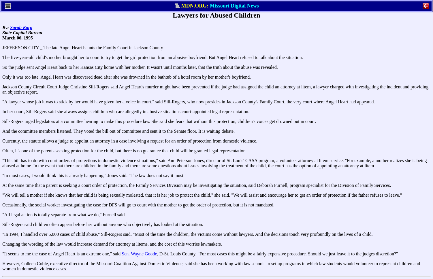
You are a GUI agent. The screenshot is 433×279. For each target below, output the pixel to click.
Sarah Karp (21, 27)
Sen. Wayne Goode (139, 253)
